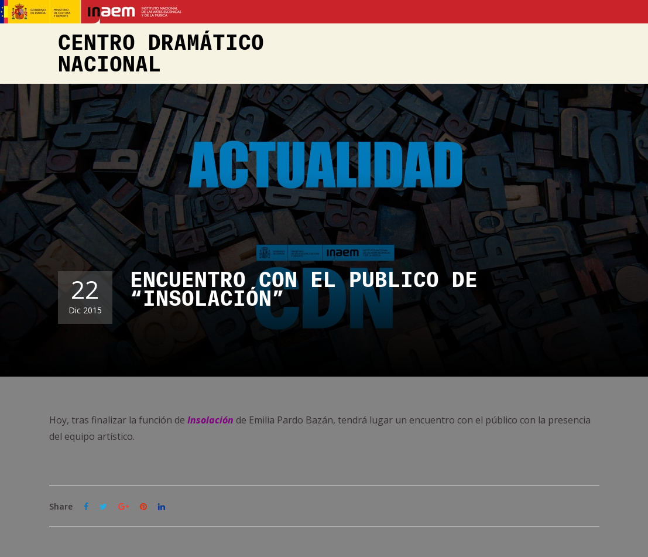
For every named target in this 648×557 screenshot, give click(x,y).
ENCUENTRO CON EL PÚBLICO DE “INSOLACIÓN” (304, 290)
